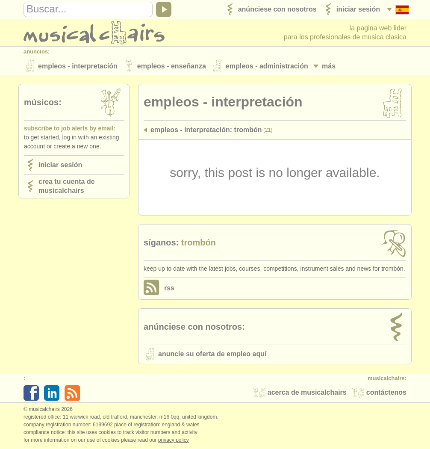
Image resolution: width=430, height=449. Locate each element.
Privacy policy (173, 440)
